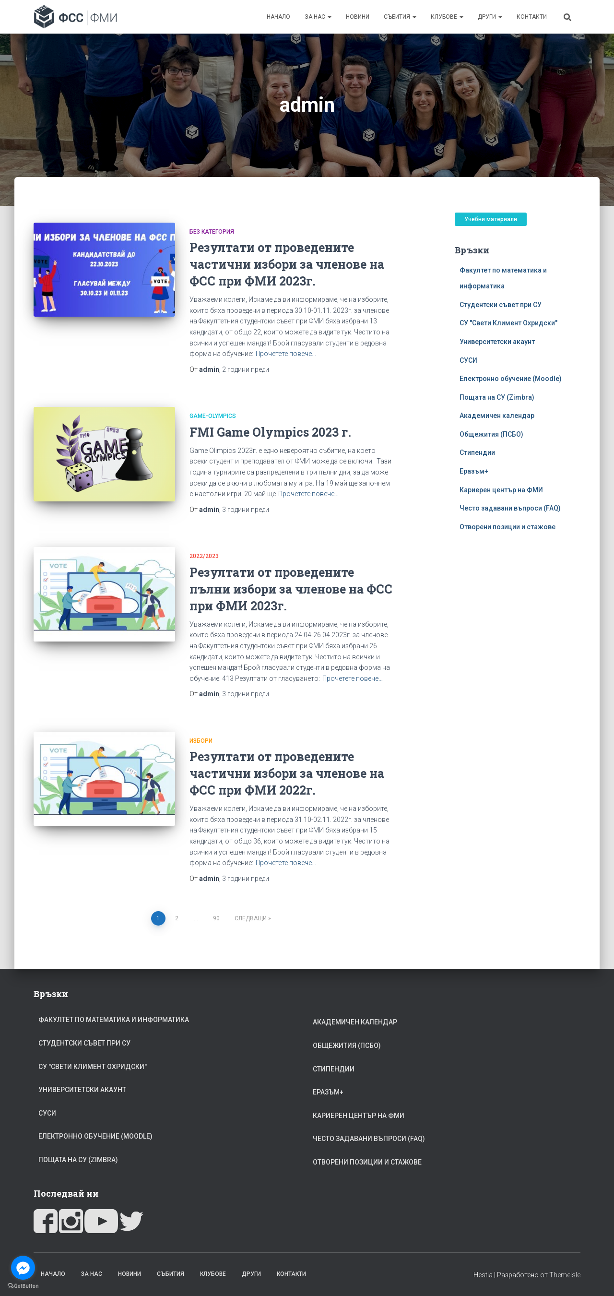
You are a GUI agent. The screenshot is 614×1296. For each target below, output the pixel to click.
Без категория (211, 231)
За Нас (318, 16)
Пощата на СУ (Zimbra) (497, 397)
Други (490, 16)
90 (216, 918)
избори (201, 740)
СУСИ (468, 360)
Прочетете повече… (286, 353)
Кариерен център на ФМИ (501, 490)
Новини (357, 16)
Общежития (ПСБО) (491, 434)
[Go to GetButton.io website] (23, 1286)
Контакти (532, 16)
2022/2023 (204, 556)
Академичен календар (497, 415)
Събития (400, 16)
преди (245, 369)
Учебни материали (490, 219)
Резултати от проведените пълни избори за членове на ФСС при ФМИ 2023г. (290, 589)
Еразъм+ (474, 471)
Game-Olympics (212, 416)
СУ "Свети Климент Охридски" (508, 323)
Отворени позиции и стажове (507, 527)
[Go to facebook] (23, 1268)
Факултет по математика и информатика (113, 1019)
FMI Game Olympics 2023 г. (270, 432)
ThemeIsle (564, 1275)
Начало (278, 16)
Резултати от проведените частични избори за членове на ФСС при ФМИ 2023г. (286, 264)
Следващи (251, 918)
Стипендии (477, 452)
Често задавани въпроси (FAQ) (510, 508)
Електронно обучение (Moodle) (511, 378)
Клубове (447, 16)
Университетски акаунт (497, 341)
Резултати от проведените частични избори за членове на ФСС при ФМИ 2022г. (286, 773)
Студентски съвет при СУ (501, 305)
